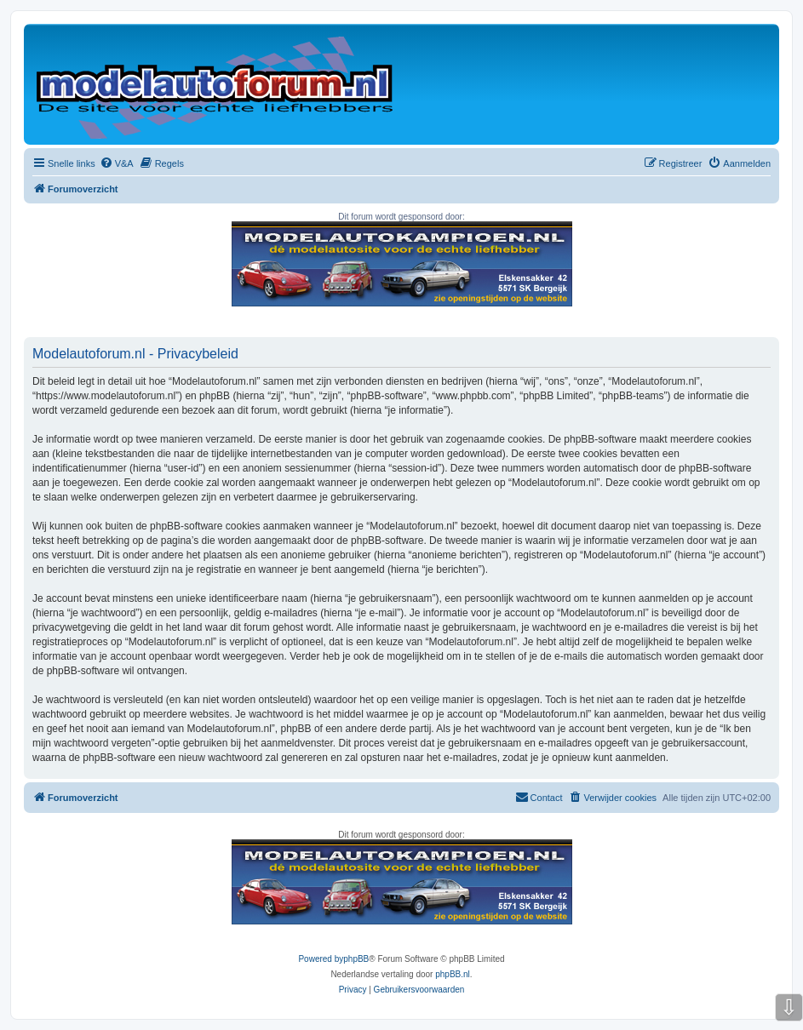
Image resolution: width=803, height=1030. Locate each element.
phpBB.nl (452, 974)
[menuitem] (117, 163)
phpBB (356, 959)
